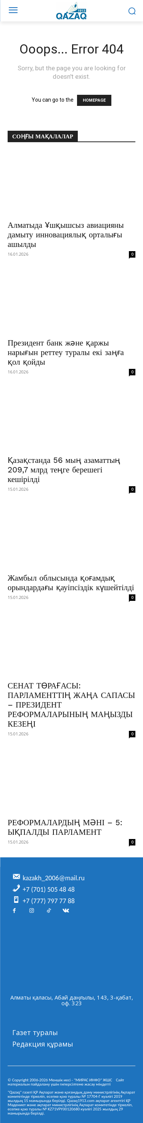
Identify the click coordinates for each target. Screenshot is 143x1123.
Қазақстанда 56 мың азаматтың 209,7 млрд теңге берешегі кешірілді (64, 469)
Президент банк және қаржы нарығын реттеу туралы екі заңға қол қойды (66, 352)
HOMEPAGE (94, 100)
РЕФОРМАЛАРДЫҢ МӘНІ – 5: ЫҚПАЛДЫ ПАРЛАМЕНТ (65, 827)
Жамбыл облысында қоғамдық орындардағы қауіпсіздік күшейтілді (71, 582)
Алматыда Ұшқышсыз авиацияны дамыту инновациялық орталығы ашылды (66, 234)
